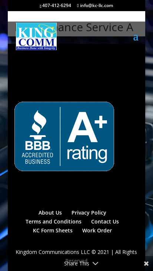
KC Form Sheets (53, 230)
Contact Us (105, 221)
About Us (50, 212)
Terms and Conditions (54, 221)
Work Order (97, 230)
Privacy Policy (88, 212)
